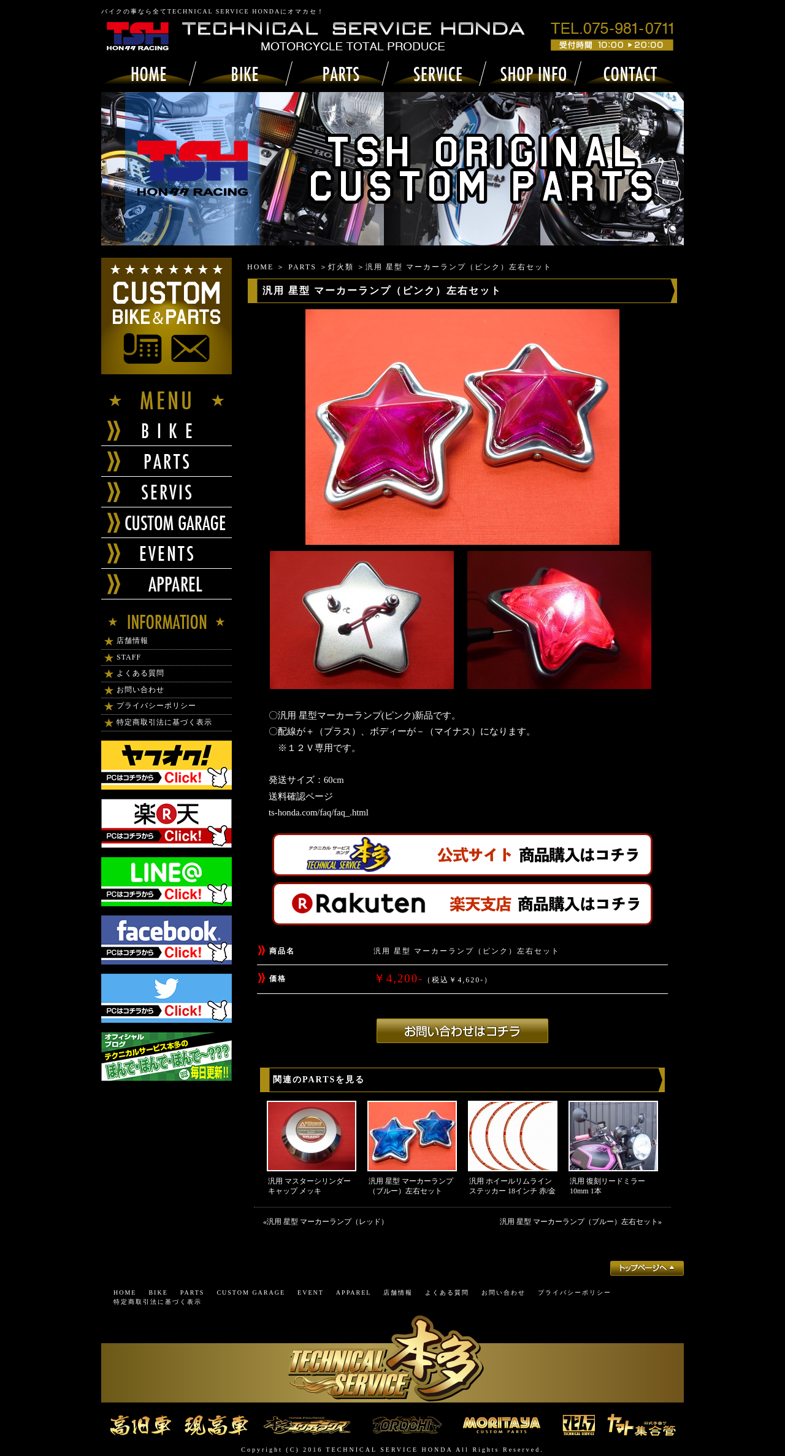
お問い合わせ (140, 689)
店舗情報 (132, 640)
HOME (260, 267)
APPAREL (354, 1292)
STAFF (129, 657)
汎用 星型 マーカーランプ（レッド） (327, 1221)
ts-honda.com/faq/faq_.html (319, 812)
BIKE (157, 1292)
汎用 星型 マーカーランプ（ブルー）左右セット (579, 1221)
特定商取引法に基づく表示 (164, 722)
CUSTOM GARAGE (250, 1292)
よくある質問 (140, 673)
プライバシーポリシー (156, 705)
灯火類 (341, 267)
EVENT (310, 1292)
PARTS (302, 267)
